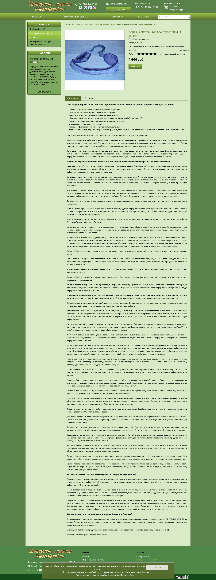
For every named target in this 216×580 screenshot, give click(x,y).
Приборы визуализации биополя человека (40, 43)
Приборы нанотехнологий (41, 33)
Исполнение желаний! (41, 59)
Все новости (44, 92)
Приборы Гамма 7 (37, 29)
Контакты (143, 16)
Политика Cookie (128, 575)
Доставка (118, 16)
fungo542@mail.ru (118, 3)
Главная (36, 16)
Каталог (68, 24)
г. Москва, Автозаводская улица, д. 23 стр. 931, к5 (53, 562)
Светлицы (33, 37)
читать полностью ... (38, 84)
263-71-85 (88, 3)
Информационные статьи (76, 16)
